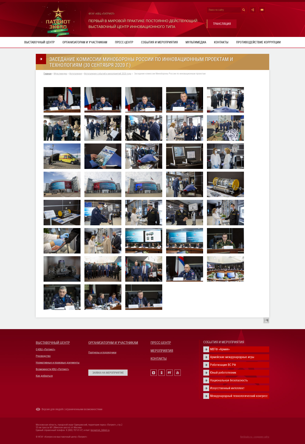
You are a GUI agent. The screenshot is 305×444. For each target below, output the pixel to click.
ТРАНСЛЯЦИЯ (222, 24)
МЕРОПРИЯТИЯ (162, 351)
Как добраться (44, 375)
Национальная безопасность (229, 380)
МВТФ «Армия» (220, 349)
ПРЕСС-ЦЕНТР (161, 343)
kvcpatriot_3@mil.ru (100, 430)
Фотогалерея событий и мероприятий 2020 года (107, 73)
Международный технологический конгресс (239, 396)
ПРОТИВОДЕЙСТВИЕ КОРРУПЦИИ (258, 42)
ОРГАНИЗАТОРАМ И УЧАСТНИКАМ (113, 343)
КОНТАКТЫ (159, 359)
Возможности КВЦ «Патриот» (52, 369)
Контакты (221, 42)
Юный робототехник (223, 372)
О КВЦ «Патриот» (45, 349)
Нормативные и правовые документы (58, 362)
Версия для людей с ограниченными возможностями (72, 409)
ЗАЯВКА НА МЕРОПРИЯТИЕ (108, 372)
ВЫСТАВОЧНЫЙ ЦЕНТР (53, 343)
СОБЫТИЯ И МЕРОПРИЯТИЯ (223, 342)
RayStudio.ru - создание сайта (254, 436)
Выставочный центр (39, 42)
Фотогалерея (75, 73)
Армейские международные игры (232, 357)
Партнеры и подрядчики (102, 352)
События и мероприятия (159, 42)
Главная (48, 73)
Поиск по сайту (216, 10)
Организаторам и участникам (84, 42)
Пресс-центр (124, 42)
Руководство (43, 355)
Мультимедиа (196, 42)
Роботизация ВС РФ (223, 365)
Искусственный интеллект (227, 388)
